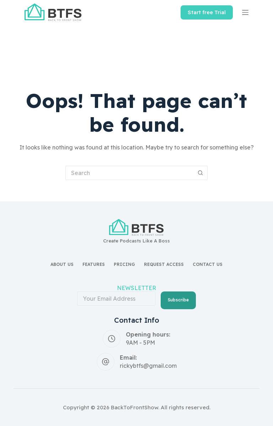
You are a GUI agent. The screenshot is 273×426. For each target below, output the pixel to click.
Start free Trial (207, 12)
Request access (164, 264)
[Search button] (200, 173)
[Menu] (245, 12)
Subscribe (178, 299)
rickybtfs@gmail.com (148, 365)
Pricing (124, 264)
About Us (62, 264)
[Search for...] (129, 173)
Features (93, 264)
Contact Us (208, 264)
